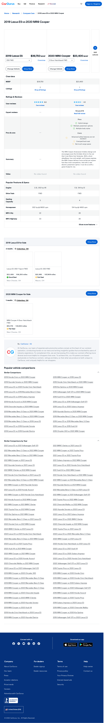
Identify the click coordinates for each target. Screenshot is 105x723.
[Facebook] (13, 644)
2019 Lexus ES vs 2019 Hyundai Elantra (19, 431)
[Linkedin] (34, 644)
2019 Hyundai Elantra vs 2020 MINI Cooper (70, 411)
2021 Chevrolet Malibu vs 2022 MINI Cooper (70, 504)
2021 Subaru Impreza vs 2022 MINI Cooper (70, 460)
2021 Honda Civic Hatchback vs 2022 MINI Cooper (73, 475)
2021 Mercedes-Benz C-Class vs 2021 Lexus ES (71, 490)
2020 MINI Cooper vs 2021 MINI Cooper (19, 553)
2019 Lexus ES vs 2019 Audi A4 (65, 426)
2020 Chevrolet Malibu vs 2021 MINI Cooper (21, 563)
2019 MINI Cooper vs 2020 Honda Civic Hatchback (73, 578)
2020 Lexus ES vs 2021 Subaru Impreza (68, 514)
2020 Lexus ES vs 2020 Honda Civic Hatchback (72, 558)
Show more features (88, 224)
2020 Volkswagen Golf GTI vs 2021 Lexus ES (70, 563)
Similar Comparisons (51, 372)
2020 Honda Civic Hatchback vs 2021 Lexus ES (71, 544)
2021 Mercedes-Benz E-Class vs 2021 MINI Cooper (23, 455)
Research (16, 13)
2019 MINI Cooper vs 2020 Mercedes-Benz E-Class (24, 583)
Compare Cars (28, 13)
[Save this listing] (30, 264)
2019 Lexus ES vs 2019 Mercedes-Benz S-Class (71, 421)
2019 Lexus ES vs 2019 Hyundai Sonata (19, 426)
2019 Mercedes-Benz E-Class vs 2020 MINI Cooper (73, 416)
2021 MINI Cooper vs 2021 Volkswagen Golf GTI (71, 495)
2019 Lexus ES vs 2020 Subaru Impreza (68, 406)
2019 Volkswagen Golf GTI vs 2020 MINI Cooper (72, 392)
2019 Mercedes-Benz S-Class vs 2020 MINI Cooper (24, 411)
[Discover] (52, 4)
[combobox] (13, 709)
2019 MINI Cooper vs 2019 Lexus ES (67, 377)
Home (6, 13)
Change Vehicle (13, 69)
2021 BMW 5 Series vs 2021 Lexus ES (67, 445)
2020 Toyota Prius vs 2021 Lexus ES (67, 529)
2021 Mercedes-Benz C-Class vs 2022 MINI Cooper (24, 450)
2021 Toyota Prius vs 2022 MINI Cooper (68, 499)
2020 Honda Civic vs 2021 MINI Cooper (19, 524)
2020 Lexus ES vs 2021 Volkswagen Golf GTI (21, 568)
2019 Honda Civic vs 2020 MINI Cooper (19, 377)
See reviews (40, 105)
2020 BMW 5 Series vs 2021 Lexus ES (18, 529)
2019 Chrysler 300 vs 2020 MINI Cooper (69, 431)
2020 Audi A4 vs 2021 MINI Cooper (18, 549)
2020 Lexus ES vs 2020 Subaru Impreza (68, 553)
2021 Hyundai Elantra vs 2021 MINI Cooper (69, 485)
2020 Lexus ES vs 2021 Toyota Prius (18, 544)
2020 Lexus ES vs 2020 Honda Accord (19, 558)
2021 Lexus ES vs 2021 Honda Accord (19, 490)
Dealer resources (40, 671)
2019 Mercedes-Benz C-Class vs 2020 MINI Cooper (24, 416)
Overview (41, 60)
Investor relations (11, 680)
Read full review (79, 113)
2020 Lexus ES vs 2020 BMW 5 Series (68, 519)
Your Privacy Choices (65, 675)
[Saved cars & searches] (81, 4)
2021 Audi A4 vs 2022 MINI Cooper (66, 470)
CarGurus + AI (26, 344)
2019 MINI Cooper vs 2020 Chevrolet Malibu (70, 607)
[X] (18, 644)
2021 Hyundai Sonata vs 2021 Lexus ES (19, 465)
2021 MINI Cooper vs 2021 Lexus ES (18, 460)
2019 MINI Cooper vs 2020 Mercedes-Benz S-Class (24, 578)
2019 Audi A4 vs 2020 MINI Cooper (67, 397)
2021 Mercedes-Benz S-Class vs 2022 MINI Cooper (24, 480)
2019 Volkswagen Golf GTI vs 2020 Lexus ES (70, 617)
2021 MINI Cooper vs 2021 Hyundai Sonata (21, 485)
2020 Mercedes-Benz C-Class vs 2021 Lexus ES (22, 519)
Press (6, 675)
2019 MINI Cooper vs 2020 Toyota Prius (68, 598)
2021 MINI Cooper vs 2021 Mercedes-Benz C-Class (72, 480)
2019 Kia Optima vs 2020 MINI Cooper (68, 387)
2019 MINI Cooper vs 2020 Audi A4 (18, 607)
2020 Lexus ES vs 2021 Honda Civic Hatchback (22, 534)
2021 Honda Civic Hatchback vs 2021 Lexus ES (22, 475)
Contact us (88, 671)
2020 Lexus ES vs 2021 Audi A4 (65, 549)
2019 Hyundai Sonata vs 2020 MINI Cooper (21, 382)
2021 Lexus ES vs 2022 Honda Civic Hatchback (71, 465)
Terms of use (62, 666)
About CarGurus (10, 666)
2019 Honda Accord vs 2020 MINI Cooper (20, 402)
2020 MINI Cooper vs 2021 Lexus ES (67, 539)
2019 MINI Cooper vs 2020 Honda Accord (69, 593)
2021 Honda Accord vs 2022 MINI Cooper (20, 499)
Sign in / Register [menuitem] (93, 4)
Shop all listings (40, 90)
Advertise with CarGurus (14, 693)
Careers (7, 689)
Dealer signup (39, 666)
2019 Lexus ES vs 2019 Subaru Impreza (19, 397)
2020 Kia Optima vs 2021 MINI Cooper (19, 514)
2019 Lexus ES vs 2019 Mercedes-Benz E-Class (22, 392)
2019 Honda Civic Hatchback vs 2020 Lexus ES (22, 612)
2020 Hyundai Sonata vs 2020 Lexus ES (69, 509)
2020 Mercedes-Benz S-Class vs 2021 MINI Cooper (24, 539)
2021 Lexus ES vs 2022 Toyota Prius (67, 455)
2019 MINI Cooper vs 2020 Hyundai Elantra (21, 617)
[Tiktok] (39, 644)
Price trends (9, 684)
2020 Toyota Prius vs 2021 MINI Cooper (19, 509)
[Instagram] (28, 644)
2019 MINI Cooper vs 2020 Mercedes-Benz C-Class (24, 588)
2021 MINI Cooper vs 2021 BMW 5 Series (20, 504)
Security (60, 684)
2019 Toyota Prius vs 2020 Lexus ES (67, 568)
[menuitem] (19, 4)
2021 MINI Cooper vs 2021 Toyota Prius (68, 450)
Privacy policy (62, 671)
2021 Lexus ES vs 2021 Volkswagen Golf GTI (21, 445)
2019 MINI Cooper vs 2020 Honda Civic (68, 573)
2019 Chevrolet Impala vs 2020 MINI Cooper (21, 406)
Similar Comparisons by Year (51, 441)
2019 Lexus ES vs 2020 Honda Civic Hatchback (22, 387)
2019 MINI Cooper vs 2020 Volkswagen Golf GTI (72, 588)
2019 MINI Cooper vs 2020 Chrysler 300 (20, 573)
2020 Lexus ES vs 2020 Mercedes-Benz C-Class (72, 534)
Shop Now (28, 69)
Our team (8, 671)
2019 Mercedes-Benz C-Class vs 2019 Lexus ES (22, 421)
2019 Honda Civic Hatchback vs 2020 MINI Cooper (73, 382)
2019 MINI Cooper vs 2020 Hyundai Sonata (21, 603)
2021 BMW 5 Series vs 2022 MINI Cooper (20, 470)
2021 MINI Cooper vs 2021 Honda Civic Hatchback (24, 495)
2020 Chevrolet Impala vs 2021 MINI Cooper (70, 524)
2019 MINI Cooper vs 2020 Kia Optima (68, 612)
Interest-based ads (64, 680)
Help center (88, 666)
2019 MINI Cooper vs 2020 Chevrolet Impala (21, 593)
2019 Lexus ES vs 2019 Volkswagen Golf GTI (70, 402)
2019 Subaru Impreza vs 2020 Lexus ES (68, 603)
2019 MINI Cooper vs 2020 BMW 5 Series (20, 598)
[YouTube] (23, 644)
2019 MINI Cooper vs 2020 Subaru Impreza (70, 583)
